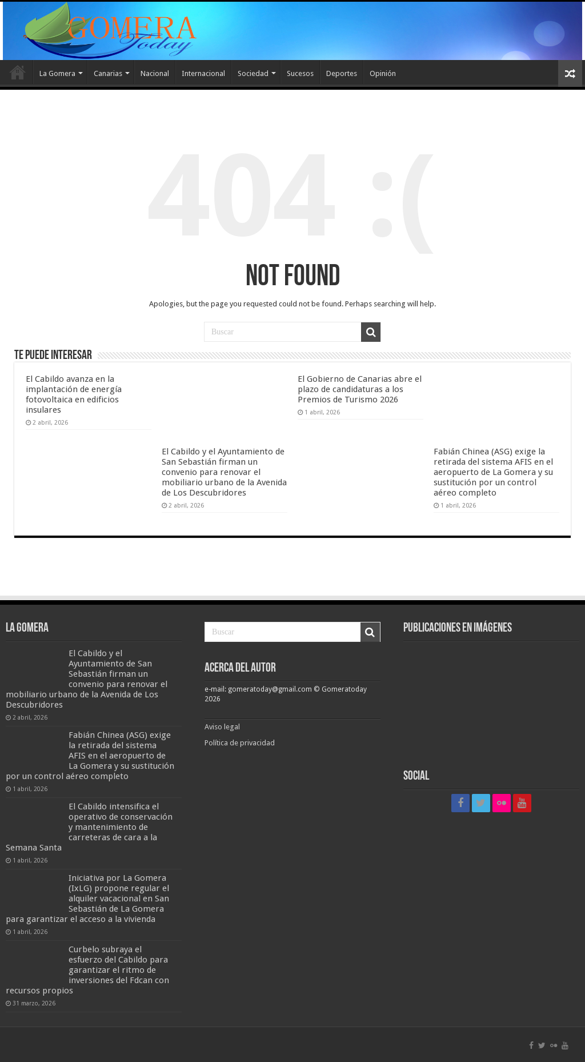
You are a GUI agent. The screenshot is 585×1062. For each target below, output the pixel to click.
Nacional (155, 73)
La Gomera (57, 73)
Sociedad (253, 73)
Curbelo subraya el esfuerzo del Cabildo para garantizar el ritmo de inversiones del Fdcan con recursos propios (87, 970)
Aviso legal (223, 726)
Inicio (18, 72)
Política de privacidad (240, 742)
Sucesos (300, 73)
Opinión (383, 73)
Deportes (341, 73)
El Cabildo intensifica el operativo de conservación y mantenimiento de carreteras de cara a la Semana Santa (89, 827)
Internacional (203, 73)
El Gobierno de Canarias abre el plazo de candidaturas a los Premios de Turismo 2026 (360, 389)
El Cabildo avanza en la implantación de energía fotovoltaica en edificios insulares (74, 394)
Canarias (108, 73)
